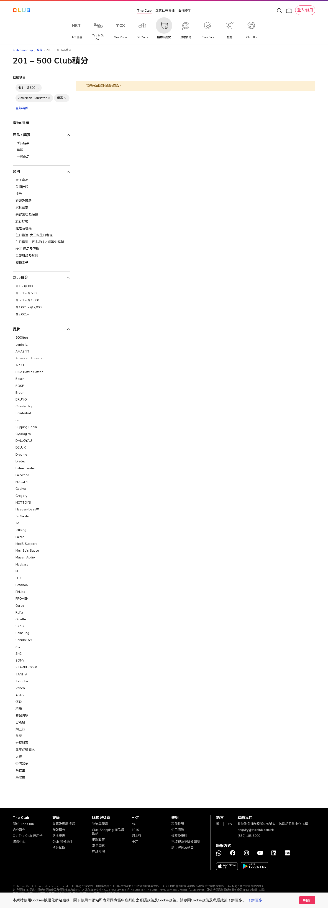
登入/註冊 (305, 10)
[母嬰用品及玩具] (41, 256)
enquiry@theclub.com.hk (256, 830)
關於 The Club (23, 824)
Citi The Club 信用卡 (28, 836)
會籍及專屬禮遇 (63, 824)
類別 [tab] (16, 171)
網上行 (136, 836)
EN (230, 824)
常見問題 (98, 846)
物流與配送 (100, 824)
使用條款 (177, 830)
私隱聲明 (177, 824)
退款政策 (98, 840)
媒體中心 (19, 842)
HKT (135, 842)
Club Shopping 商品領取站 (108, 832)
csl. (134, 824)
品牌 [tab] (16, 329)
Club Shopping (23, 50)
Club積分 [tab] (20, 277)
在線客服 (98, 852)
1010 (135, 830)
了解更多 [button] (255, 900)
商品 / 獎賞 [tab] (22, 134)
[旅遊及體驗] (41, 201)
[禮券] (41, 194)
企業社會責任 (164, 10)
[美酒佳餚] (41, 187)
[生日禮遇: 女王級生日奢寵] (41, 235)
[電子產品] (41, 180)
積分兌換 (58, 847)
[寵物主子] (41, 263)
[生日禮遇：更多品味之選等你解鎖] (41, 242)
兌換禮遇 (58, 836)
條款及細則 (179, 836)
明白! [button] (307, 900)
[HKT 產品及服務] (41, 249)
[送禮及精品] (41, 228)
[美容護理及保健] (41, 215)
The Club (144, 10)
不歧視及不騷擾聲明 (185, 842)
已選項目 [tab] (19, 77)
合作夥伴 (184, 10)
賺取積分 (58, 830)
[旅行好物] (41, 221)
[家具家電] (41, 208)
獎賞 (39, 50)
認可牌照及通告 (182, 847)
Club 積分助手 (62, 842)
